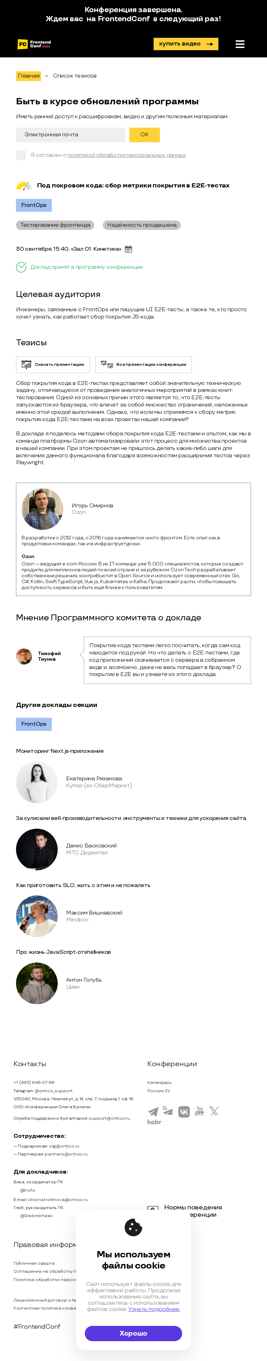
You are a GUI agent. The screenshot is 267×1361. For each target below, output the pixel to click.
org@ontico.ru (64, 1146)
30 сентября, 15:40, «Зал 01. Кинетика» (68, 249)
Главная (29, 76)
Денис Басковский (91, 846)
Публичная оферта (34, 1263)
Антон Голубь (84, 980)
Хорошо (133, 1333)
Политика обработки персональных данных (62, 1280)
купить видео (186, 43)
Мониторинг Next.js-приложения (60, 751)
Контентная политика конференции (53, 1308)
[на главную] (34, 44)
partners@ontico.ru (66, 1154)
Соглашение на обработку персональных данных (68, 1271)
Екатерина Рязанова (94, 778)
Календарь (159, 1082)
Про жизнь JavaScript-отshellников (63, 952)
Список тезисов (75, 76)
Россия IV (158, 1091)
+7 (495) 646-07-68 (34, 1082)
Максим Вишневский (94, 913)
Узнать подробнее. (154, 1309)
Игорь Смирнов (92, 505)
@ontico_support (54, 1091)
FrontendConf (124, 19)
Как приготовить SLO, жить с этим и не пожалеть (83, 885)
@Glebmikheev (33, 1216)
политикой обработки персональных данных (126, 155)
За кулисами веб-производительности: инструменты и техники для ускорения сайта (131, 818)
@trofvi (24, 1190)
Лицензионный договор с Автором (52, 1300)
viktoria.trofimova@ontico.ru (57, 1200)
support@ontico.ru (109, 1118)
